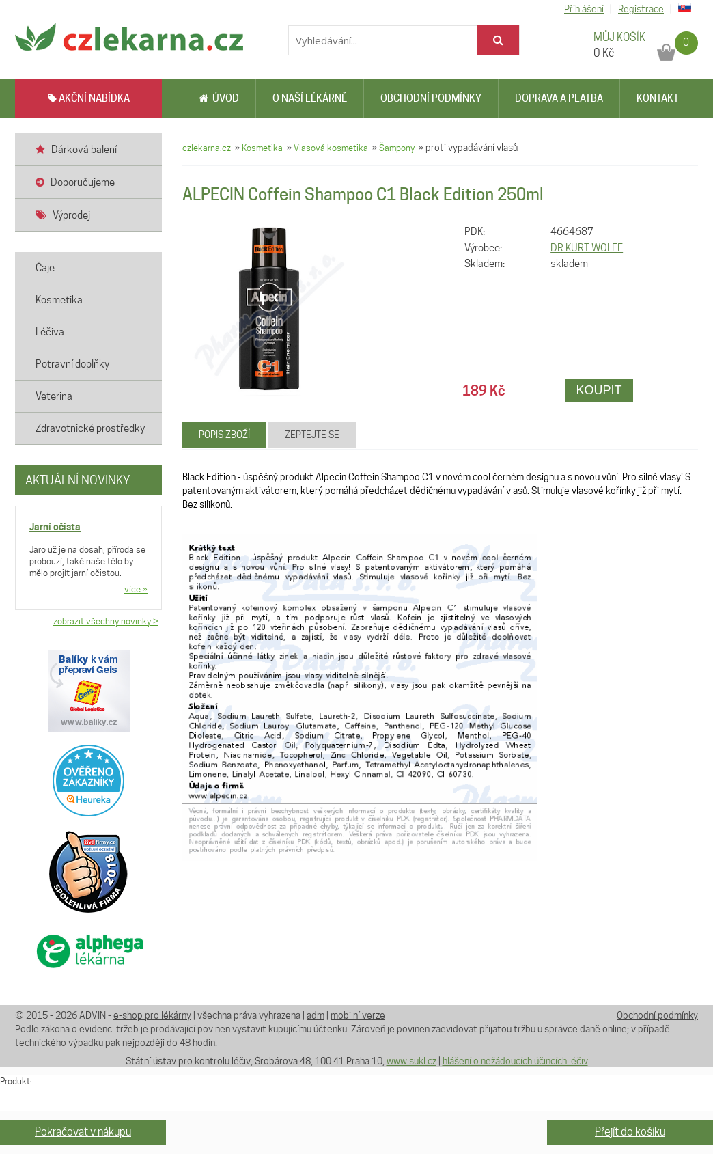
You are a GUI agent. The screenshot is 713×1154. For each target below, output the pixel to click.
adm (315, 1015)
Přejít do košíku (630, 1131)
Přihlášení (584, 8)
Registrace (641, 8)
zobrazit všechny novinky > (105, 621)
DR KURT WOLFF (586, 248)
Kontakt (658, 98)
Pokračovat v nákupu (83, 1131)
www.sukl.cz (411, 1061)
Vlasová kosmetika (331, 147)
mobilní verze (358, 1015)
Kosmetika (262, 147)
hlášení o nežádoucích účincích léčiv (515, 1061)
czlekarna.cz (206, 147)
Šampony (397, 147)
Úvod (219, 98)
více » (136, 588)
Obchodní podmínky (430, 98)
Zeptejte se (312, 434)
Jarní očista (55, 526)
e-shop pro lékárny (152, 1015)
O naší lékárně (309, 98)
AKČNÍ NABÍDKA (89, 98)
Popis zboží (224, 434)
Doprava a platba (559, 98)
